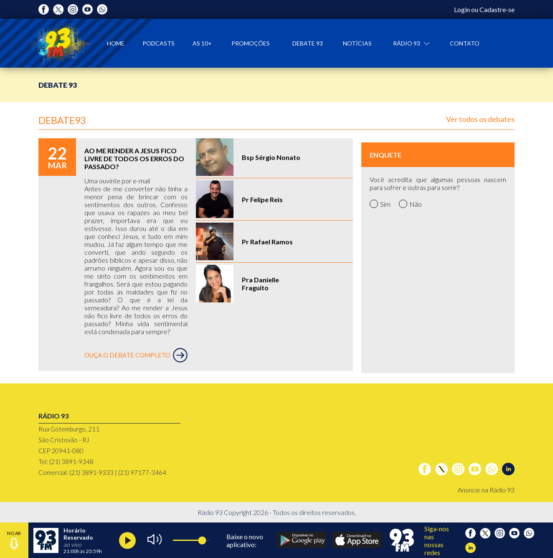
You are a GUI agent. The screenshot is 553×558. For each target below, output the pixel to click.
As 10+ (202, 43)
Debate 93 (307, 43)
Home (115, 43)
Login (462, 9)
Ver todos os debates (480, 119)
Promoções (250, 43)
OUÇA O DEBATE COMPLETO (136, 355)
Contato (464, 43)
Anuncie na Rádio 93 (486, 490)
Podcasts (158, 43)
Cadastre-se (497, 9)
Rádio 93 (407, 43)
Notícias (357, 43)
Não (410, 204)
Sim (380, 204)
